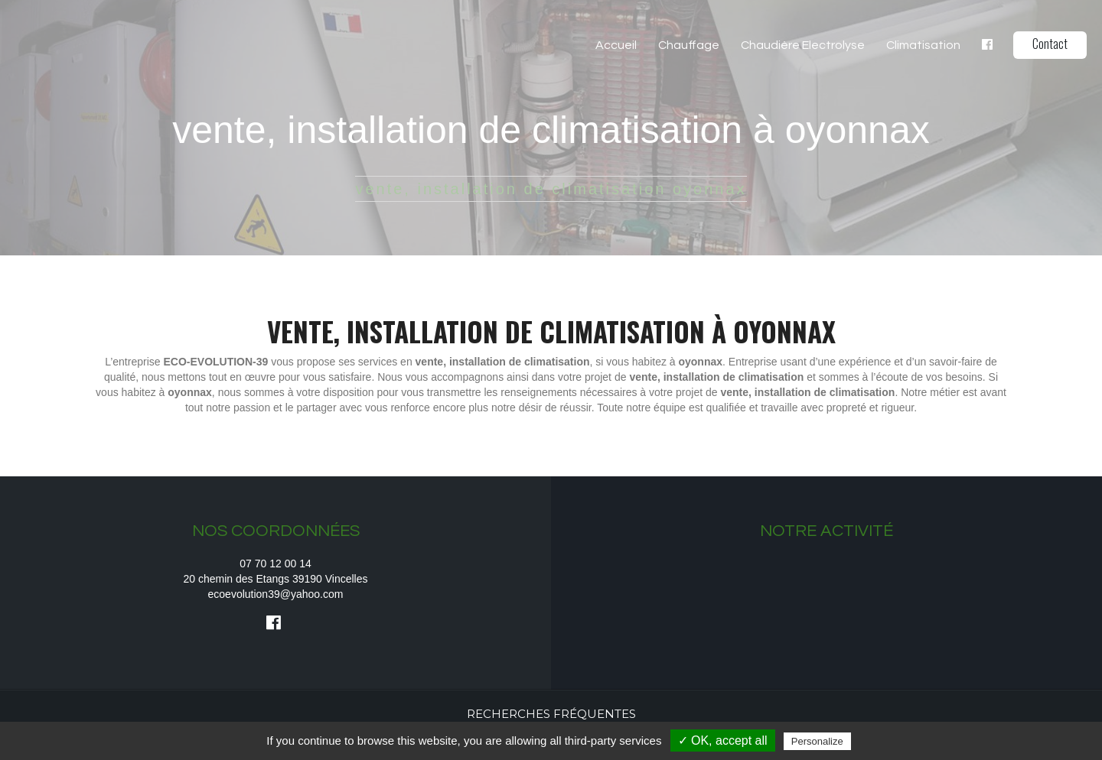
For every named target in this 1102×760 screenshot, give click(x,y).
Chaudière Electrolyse (803, 45)
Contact (1050, 43)
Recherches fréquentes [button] (551, 713)
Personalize (817, 741)
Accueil (616, 45)
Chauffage (688, 45)
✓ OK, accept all (723, 740)
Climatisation (923, 45)
